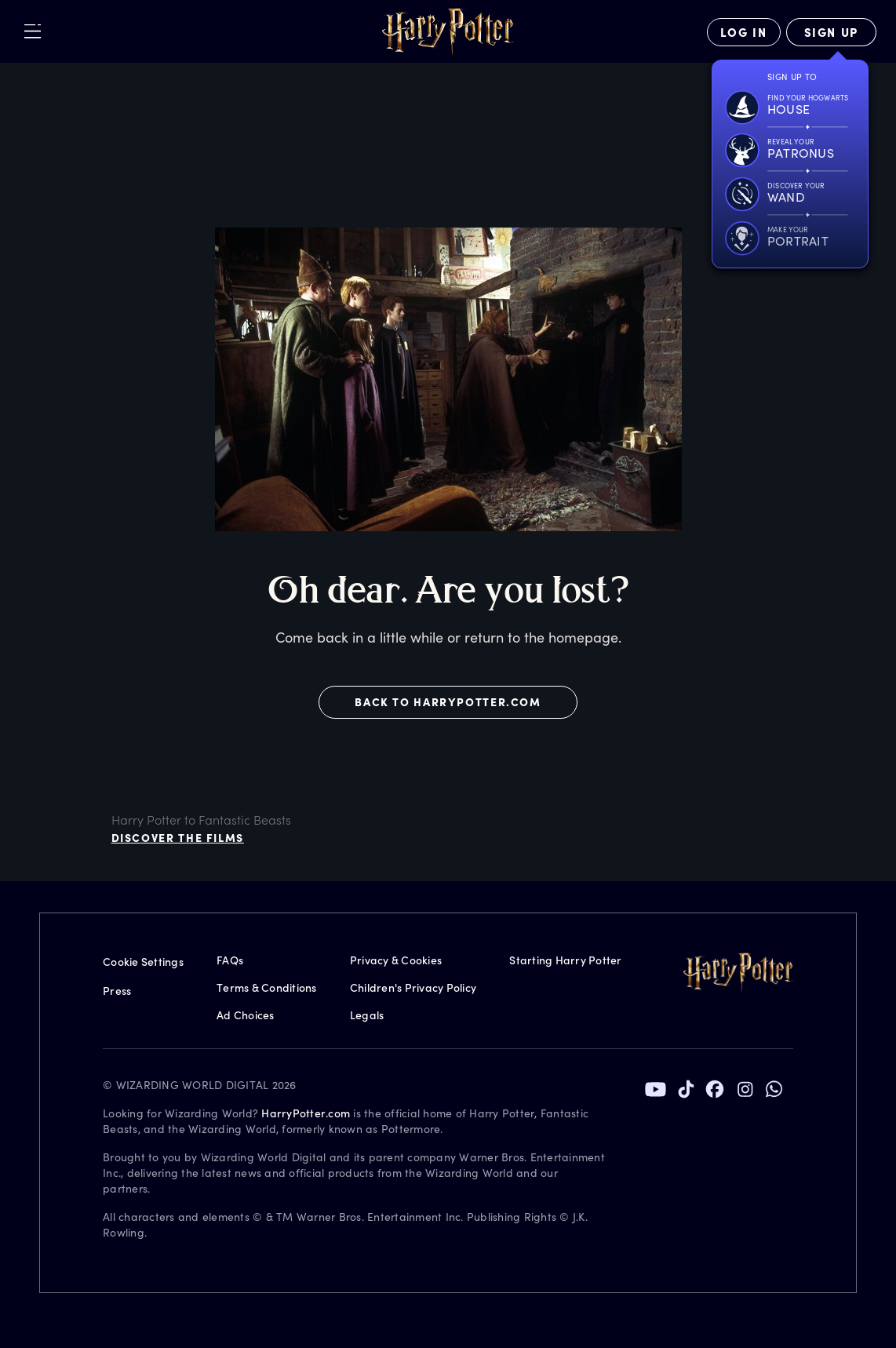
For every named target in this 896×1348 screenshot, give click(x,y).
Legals (367, 1014)
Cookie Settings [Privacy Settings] (143, 961)
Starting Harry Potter (565, 960)
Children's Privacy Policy (413, 987)
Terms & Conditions (267, 987)
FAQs (230, 960)
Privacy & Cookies (396, 960)
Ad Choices (246, 1014)
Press (117, 990)
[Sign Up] (831, 32)
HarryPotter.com (305, 1113)
